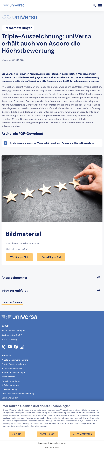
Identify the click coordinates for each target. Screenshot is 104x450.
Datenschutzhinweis (58, 443)
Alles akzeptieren (82, 434)
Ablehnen (17, 434)
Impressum (42, 443)
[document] (52, 417)
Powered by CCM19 (52, 447)
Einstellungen (47, 434)
